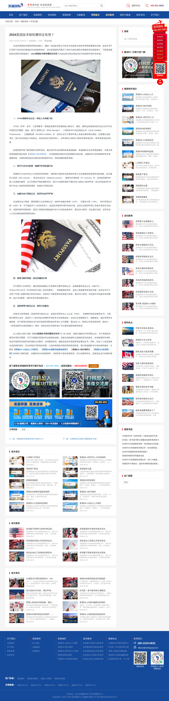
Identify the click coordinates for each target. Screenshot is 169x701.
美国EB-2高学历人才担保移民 (70, 651)
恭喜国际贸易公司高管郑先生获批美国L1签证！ (102, 651)
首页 (11, 15)
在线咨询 (160, 58)
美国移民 (38, 15)
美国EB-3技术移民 (37, 154)
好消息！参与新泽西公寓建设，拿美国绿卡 (126, 647)
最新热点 (112, 639)
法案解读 (81, 15)
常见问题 (34, 21)
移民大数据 (125, 15)
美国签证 (95, 15)
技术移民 (160, 44)
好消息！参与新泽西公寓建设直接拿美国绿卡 (140, 440)
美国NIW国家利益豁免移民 (55, 349)
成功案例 (109, 15)
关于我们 (155, 15)
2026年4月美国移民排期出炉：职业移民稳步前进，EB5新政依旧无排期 (140, 448)
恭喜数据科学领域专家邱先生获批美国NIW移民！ (103, 647)
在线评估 (10, 655)
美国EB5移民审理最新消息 (133, 456)
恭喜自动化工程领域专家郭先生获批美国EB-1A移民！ (105, 659)
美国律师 (66, 15)
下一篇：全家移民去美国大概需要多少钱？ (80, 439)
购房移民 (160, 40)
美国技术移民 (59, 678)
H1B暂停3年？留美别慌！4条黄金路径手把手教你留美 (140, 436)
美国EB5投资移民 (65, 655)
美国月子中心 (22, 685)
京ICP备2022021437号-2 (106, 697)
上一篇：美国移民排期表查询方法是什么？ (26, 439)
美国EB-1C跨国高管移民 (68, 659)
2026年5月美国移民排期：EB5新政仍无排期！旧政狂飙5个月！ (141, 444)
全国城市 (10, 643)
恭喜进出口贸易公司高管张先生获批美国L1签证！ (103, 655)
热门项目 (23, 15)
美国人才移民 (46, 678)
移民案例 (10, 651)
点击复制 (93, 366)
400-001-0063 (52, 366)
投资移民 (52, 15)
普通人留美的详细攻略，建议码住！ (123, 651)
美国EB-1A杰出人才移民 (26, 349)
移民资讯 (140, 15)
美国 (23, 429)
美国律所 (36, 639)
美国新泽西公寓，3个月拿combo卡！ (123, 659)
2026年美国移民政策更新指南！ (135, 452)
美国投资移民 (32, 678)
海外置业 (160, 47)
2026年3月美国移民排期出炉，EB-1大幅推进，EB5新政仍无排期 (139, 460)
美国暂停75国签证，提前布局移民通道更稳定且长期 (140, 464)
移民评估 (160, 54)
